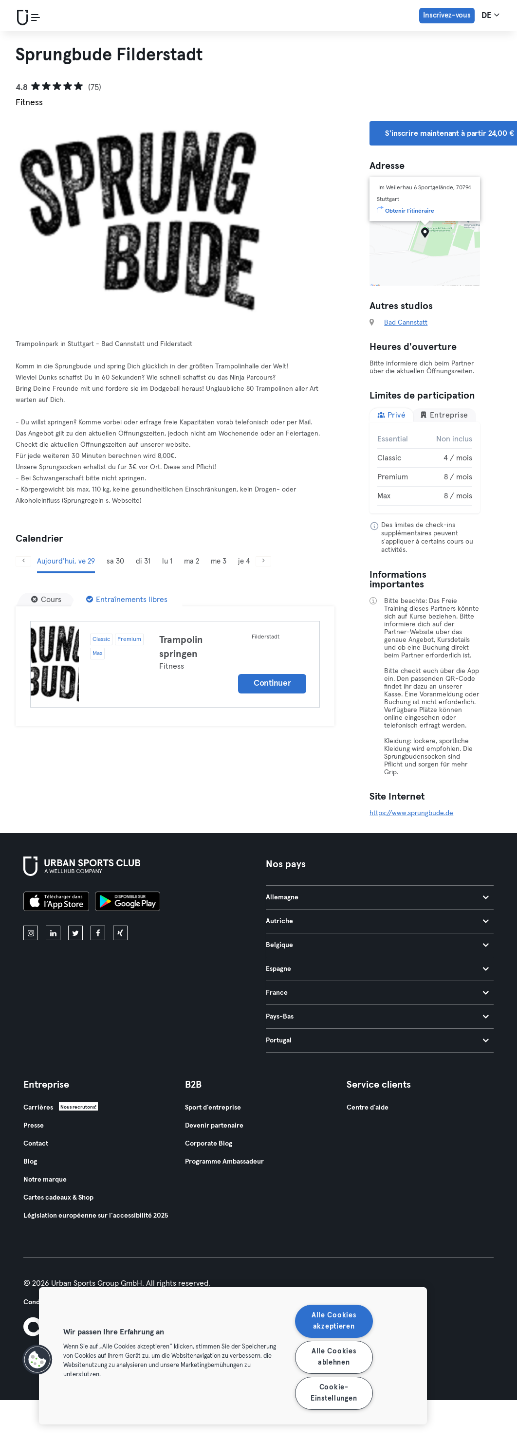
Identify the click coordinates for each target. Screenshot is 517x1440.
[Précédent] (23, 561)
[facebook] (98, 933)
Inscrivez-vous (447, 15)
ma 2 (191, 561)
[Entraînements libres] (126, 599)
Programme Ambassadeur (224, 1161)
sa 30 (115, 561)
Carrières (38, 1107)
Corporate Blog (208, 1143)
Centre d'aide (367, 1107)
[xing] (120, 933)
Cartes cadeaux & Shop (58, 1197)
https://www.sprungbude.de (411, 813)
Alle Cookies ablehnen (334, 1357)
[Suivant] (263, 561)
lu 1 (167, 561)
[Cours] (46, 599)
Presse (33, 1125)
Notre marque (45, 1179)
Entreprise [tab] (444, 415)
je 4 (244, 561)
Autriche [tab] (377, 921)
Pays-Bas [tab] (377, 1016)
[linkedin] (53, 933)
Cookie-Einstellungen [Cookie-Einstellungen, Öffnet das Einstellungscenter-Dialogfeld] (334, 1393)
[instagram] (30, 933)
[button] (37, 1359)
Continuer (272, 683)
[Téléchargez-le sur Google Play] (127, 903)
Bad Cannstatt (405, 322)
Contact (35, 1143)
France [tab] (377, 993)
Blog (30, 1161)
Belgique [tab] (377, 945)
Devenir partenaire (214, 1125)
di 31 (143, 561)
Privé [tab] (391, 415)
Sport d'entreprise (213, 1107)
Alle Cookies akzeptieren (334, 1321)
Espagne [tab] (377, 969)
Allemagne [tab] (377, 897)
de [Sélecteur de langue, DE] (490, 15)
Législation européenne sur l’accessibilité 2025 (95, 1215)
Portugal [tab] (377, 1040)
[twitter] (75, 933)
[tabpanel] (424, 468)
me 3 (218, 561)
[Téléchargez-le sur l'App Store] (56, 903)
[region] (233, 1355)
